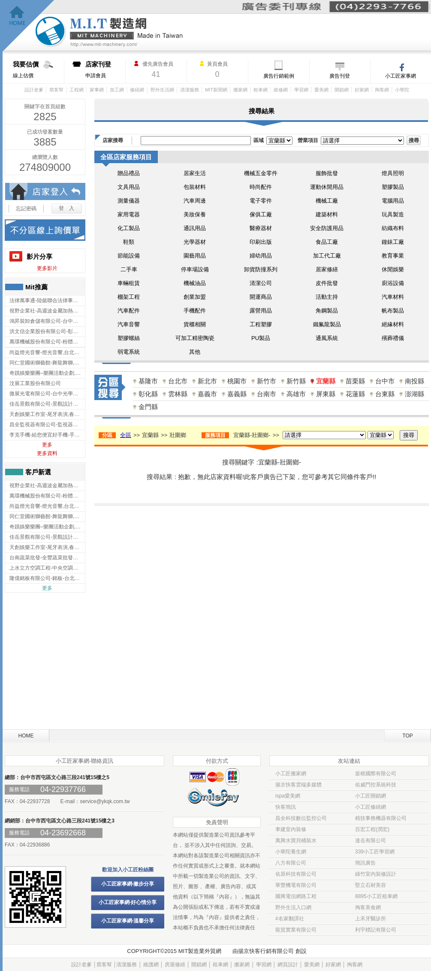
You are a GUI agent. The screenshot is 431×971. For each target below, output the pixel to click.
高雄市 (296, 394)
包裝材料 (195, 187)
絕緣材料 (393, 324)
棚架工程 (129, 297)
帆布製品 (393, 310)
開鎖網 (342, 89)
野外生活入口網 (293, 907)
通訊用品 (195, 228)
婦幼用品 (261, 255)
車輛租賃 (129, 283)
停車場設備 (195, 269)
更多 (47, 445)
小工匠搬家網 (290, 774)
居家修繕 (327, 269)
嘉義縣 (237, 394)
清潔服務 (189, 89)
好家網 (362, 89)
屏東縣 (325, 394)
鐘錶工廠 (393, 242)
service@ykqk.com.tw (105, 801)
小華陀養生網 (290, 852)
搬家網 (240, 89)
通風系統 (327, 338)
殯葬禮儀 (393, 338)
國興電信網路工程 (295, 896)
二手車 (129, 269)
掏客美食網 (368, 907)
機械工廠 (327, 200)
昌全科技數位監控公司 (301, 818)
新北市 (207, 381)
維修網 (281, 89)
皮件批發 (327, 283)
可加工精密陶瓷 (194, 338)
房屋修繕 (175, 965)
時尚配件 (261, 187)
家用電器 (129, 214)
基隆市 (148, 381)
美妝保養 (195, 214)
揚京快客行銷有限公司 (266, 951)
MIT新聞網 (216, 89)
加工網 (117, 89)
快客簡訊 (285, 807)
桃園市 (237, 381)
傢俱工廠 (261, 214)
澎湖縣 (414, 394)
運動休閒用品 (327, 187)
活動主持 (327, 297)
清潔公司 (261, 283)
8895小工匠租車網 (376, 896)
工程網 (76, 89)
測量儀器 (129, 200)
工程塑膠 (261, 324)
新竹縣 (296, 381)
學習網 (301, 89)
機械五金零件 (260, 173)
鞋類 (128, 242)
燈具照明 (393, 173)
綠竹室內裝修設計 (375, 874)
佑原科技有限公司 (295, 874)
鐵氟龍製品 (327, 324)
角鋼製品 (327, 310)
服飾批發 (327, 173)
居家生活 (195, 173)
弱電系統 (129, 352)
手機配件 (195, 310)
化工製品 (129, 228)
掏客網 (382, 89)
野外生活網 (162, 89)
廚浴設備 (393, 283)
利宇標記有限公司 (375, 930)
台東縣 (385, 394)
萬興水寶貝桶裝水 (295, 840)
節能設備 (129, 255)
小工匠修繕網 (370, 807)
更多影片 (47, 268)
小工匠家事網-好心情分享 (128, 902)
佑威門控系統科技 (375, 785)
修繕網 (137, 89)
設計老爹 (33, 89)
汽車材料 (393, 297)
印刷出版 (261, 242)
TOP (407, 736)
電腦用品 (393, 200)
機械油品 (195, 283)
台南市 (266, 394)
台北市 (177, 381)
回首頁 (28, 26)
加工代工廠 (327, 255)
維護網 (151, 965)
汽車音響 (129, 324)
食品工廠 (327, 242)
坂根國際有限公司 (375, 774)
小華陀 (402, 89)
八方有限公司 (290, 863)
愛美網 (321, 89)
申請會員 (105, 70)
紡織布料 (393, 228)
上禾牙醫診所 (370, 919)
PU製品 (260, 338)
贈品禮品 (129, 173)
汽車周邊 (195, 200)
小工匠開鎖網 (370, 796)
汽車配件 (129, 310)
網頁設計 (287, 965)
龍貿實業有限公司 (295, 930)
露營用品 (261, 310)
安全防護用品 (327, 228)
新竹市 (266, 381)
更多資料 (47, 453)
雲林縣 (177, 394)
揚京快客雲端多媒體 (298, 785)
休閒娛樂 (393, 269)
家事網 (97, 89)
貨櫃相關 (195, 324)
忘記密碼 (26, 209)
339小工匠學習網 (375, 852)
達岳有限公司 (370, 840)
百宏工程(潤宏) (372, 829)
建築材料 (327, 214)
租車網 (260, 89)
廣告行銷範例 (278, 76)
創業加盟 (195, 297)
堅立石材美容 (370, 885)
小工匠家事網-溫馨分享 (127, 921)
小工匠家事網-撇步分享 (127, 884)
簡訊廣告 (365, 863)
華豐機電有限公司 (295, 885)
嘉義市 (207, 394)
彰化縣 (148, 394)
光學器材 (195, 242)
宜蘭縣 (325, 381)
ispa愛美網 (287, 796)
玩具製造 (393, 214)
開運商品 (261, 297)
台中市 (385, 381)
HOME (26, 736)
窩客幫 (56, 89)
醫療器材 (261, 228)
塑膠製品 (393, 187)
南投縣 (414, 381)
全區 (125, 435)
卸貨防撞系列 (260, 269)
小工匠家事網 (400, 76)
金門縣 (148, 406)
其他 (194, 352)
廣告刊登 (339, 76)
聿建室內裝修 (290, 829)
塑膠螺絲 (129, 338)
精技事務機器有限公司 (381, 818)
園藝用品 (195, 255)
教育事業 (393, 255)
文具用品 (129, 187)
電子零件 (261, 200)
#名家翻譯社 (289, 919)
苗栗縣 (355, 381)
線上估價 (38, 70)
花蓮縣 (355, 394)
